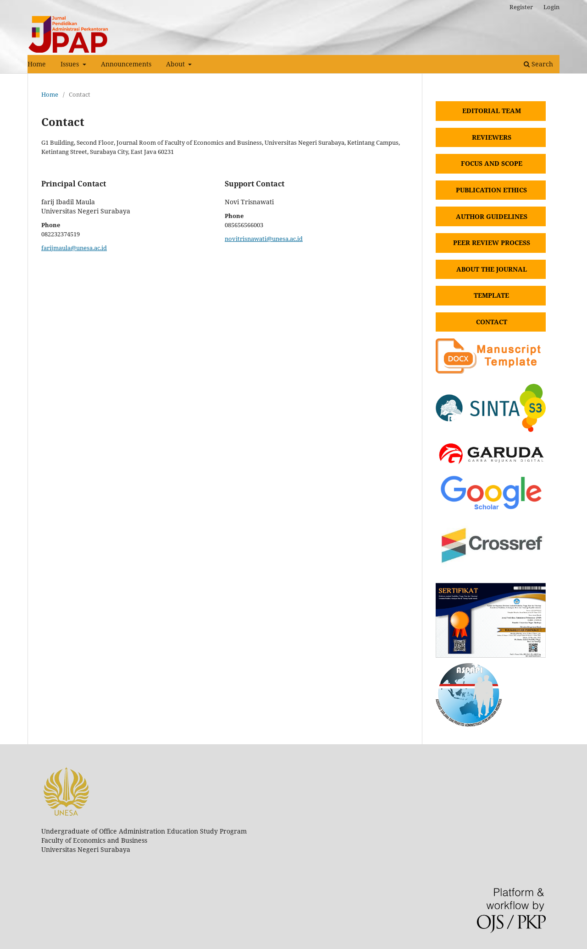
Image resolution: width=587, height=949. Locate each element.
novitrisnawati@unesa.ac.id (264, 239)
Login (551, 7)
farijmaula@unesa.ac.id (74, 248)
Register (521, 7)
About (176, 64)
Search (538, 64)
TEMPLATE (491, 295)
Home (37, 64)
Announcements (126, 64)
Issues (71, 64)
